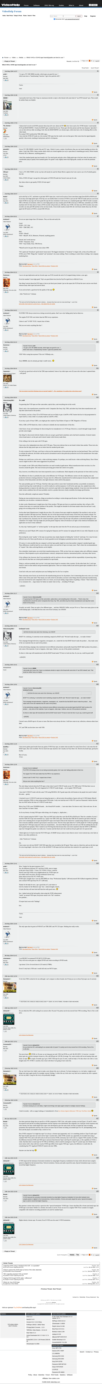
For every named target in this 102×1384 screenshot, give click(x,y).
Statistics (63, 1375)
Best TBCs (35, 266)
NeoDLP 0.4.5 (30, 1319)
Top (77, 1255)
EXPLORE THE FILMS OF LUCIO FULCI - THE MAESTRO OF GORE (37, 303)
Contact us (89, 1352)
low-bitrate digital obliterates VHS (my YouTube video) (74, 1111)
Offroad (5, 172)
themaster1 (6, 979)
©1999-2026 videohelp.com (51, 1382)
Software (37, 5)
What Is (71, 5)
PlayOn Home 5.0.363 (58, 1326)
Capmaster (6, 371)
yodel (4, 74)
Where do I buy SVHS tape (11, 1282)
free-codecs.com (54, 1378)
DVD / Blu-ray (49, 5)
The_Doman (6, 126)
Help (85, 16)
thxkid (5, 196)
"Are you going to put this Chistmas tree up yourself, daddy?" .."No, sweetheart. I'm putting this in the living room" (50, 391)
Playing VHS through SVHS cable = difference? (17, 1278)
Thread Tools (85, 68)
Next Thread (57, 1289)
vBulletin (54, 1302)
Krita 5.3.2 (29, 1316)
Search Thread (94, 68)
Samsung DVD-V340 (58, 1356)
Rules (25, 15)
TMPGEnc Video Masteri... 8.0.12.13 (37, 1330)
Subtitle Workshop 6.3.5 (58, 1339)
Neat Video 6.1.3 (31, 1333)
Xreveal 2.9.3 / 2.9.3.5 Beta (34, 1322)
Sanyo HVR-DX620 (57, 1367)
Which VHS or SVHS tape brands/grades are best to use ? (45, 57)
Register (93, 16)
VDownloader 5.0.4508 (33, 1344)
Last (97, 61)
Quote (94, 92)
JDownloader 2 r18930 (58, 1323)
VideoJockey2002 (8, 400)
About (81, 5)
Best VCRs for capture (44, 266)
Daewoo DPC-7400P (58, 1351)
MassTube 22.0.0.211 (58, 1329)
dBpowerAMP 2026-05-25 (59, 1337)
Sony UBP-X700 (56, 1348)
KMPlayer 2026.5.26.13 (58, 1321)
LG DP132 (55, 1369)
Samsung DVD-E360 (58, 1359)
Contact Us (76, 1297)
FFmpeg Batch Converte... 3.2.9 (35, 1327)
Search (30, 15)
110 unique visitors (13, 1324)
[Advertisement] (52, 38)
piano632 (6, 149)
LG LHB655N (56, 1353)
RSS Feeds (55, 1375)
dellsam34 (6, 1011)
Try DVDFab (18, 1307)
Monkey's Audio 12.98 (58, 1331)
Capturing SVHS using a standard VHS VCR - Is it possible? (21, 1266)
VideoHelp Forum (11, 11)
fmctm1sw (6, 345)
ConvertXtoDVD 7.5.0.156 (59, 1342)
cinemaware (6, 958)
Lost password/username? (72, 19)
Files (33, 15)
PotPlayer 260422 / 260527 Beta (36, 1324)
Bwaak (5, 1121)
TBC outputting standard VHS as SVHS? (15, 1274)
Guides (61, 5)
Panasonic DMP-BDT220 (59, 1364)
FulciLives (6, 275)
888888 (5, 98)
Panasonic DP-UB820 (58, 1372)
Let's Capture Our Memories (26, 1035)
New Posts (10, 15)
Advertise (41, 1375)
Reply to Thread (9, 61)
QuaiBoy (5, 747)
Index (4, 15)
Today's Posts (18, 15)
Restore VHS (54, 266)
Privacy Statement (91, 1297)
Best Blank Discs (27, 266)
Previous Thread (46, 1289)
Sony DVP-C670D (57, 1361)
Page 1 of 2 (85, 60)
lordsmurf (6, 219)
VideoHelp (82, 1297)
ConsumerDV (7, 1044)
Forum (26, 5)
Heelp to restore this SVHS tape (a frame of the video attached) (22, 1270)
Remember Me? (59, 19)
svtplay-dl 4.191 (56, 1334)
